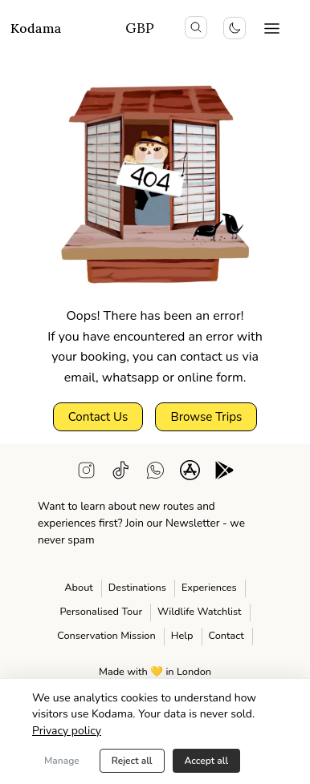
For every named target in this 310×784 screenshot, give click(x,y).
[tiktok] (121, 473)
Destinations (137, 587)
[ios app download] (190, 473)
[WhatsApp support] (155, 473)
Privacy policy (66, 730)
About (78, 587)
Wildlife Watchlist (199, 611)
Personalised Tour (100, 611)
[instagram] (86, 473)
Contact (226, 635)
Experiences (209, 587)
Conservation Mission (106, 635)
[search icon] (196, 27)
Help (182, 635)
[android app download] (224, 473)
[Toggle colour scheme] (234, 28)
